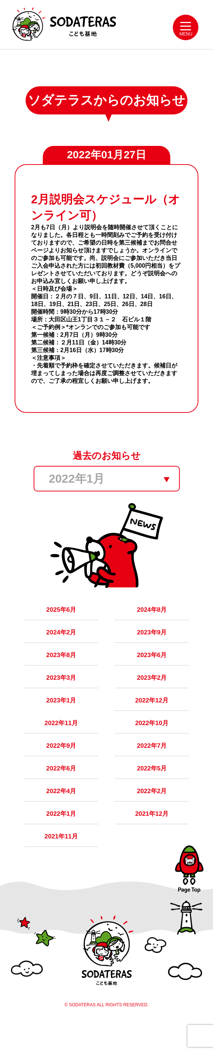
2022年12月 (152, 715)
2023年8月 (61, 667)
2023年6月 (152, 667)
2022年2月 (152, 812)
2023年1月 (61, 715)
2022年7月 (152, 764)
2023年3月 (61, 691)
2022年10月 (152, 740)
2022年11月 (61, 740)
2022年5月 (152, 788)
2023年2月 (152, 691)
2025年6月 (61, 619)
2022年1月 (61, 836)
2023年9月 (152, 643)
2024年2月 (61, 643)
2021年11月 (61, 860)
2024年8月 (152, 619)
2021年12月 (152, 836)
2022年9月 (61, 764)
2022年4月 (61, 812)
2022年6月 (61, 788)
